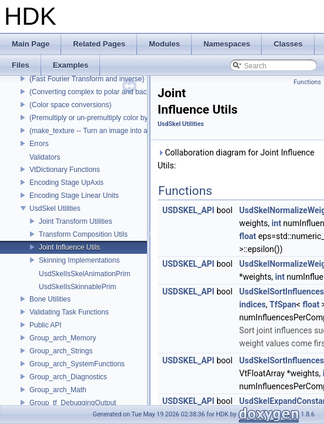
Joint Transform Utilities (75, 221)
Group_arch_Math (57, 390)
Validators (44, 157)
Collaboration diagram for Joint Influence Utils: (236, 159)
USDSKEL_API (188, 210)
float (247, 236)
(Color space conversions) (70, 105)
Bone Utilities (50, 299)
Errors (39, 144)
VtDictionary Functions (64, 169)
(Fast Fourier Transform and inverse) (86, 79)
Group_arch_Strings (60, 351)
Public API (45, 325)
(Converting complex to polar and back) (90, 92)
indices (252, 304)
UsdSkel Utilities (55, 208)
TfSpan (282, 304)
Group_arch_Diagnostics (68, 377)
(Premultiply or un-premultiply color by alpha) (99, 118)
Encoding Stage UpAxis (66, 182)
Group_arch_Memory (62, 338)
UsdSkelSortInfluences (281, 291)
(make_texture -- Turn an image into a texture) (101, 131)
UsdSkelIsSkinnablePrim (77, 287)
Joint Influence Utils (69, 247)
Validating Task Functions (69, 312)
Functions (307, 82)
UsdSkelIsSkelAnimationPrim (84, 274)
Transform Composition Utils (83, 234)
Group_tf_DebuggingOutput (72, 403)
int (276, 223)
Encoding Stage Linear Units (74, 195)
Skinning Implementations (79, 260)
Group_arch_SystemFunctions (77, 364)
